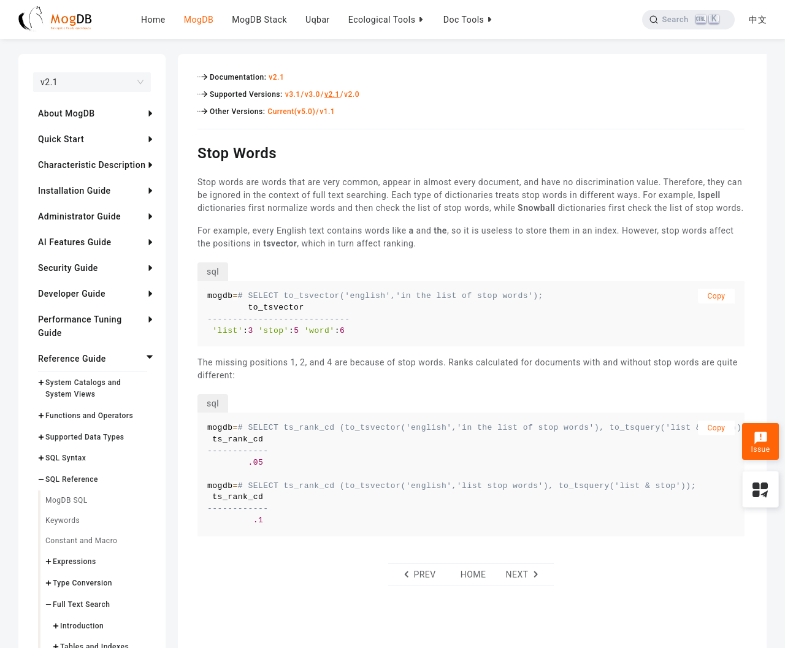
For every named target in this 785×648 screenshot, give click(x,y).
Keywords (62, 520)
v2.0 (351, 94)
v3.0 (312, 94)
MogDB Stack (259, 20)
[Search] (688, 19)
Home (153, 20)
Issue (760, 442)
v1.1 (327, 111)
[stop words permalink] (188, 151)
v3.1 (293, 94)
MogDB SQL (66, 500)
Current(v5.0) (291, 111)
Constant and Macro (81, 540)
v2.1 (276, 77)
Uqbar (317, 20)
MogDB (198, 20)
